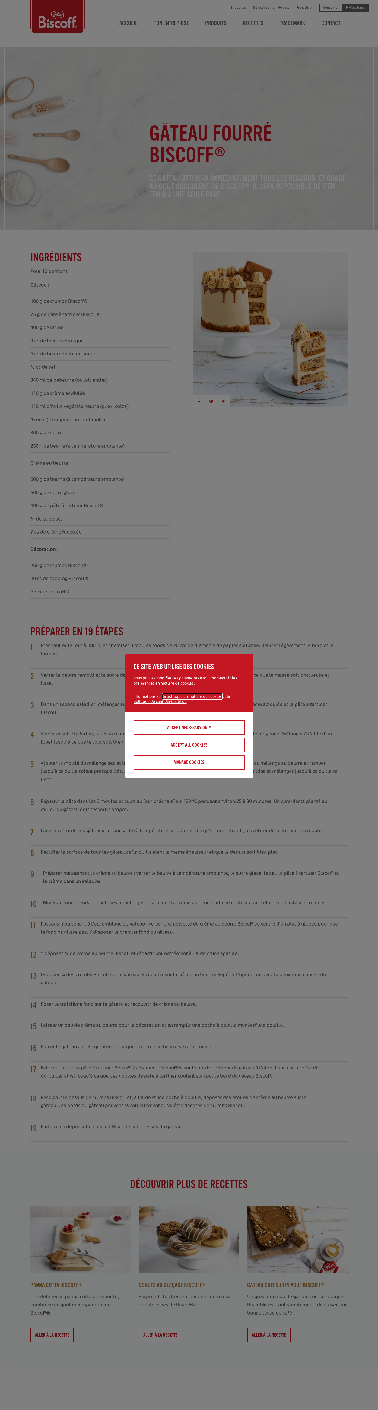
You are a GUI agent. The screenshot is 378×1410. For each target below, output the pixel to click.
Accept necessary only (189, 727)
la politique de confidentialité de (182, 699)
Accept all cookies (189, 745)
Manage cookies (189, 762)
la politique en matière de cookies (192, 696)
